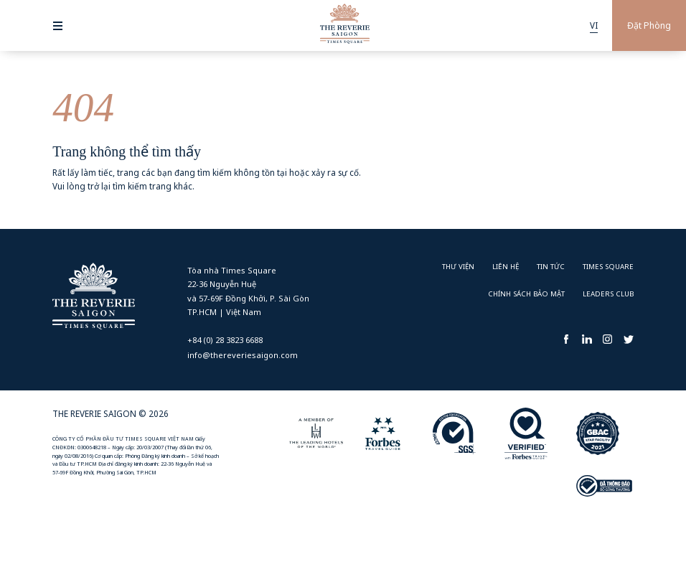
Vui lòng (68, 186)
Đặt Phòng (649, 25)
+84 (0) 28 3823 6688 (225, 339)
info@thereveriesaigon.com (242, 355)
